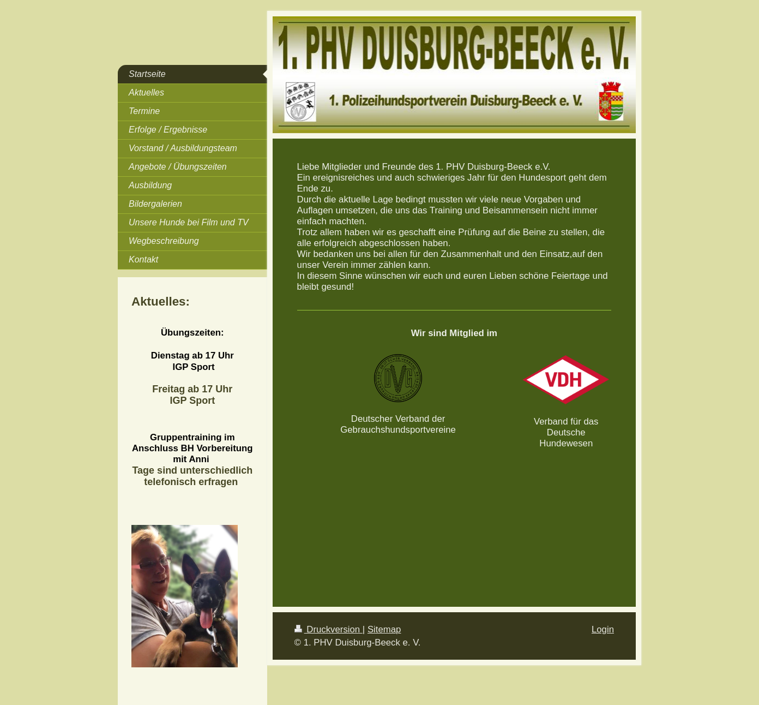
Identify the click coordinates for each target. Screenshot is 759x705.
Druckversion (328, 629)
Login (603, 629)
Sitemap (384, 629)
